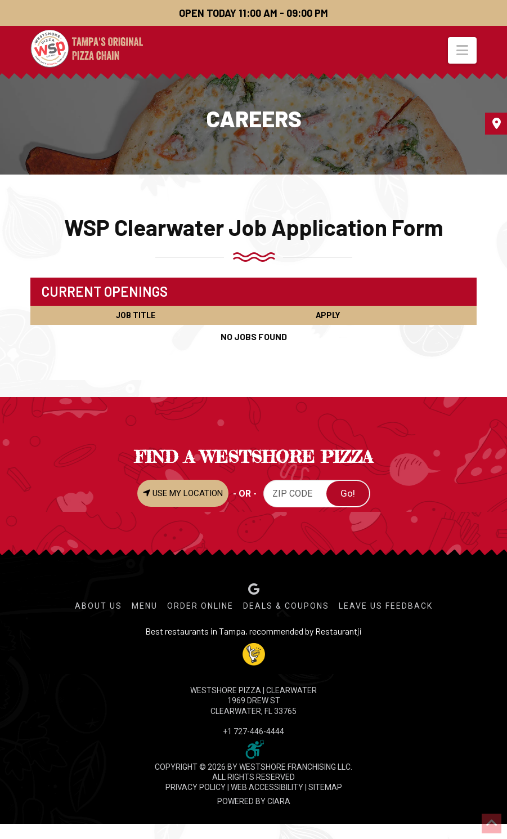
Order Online (200, 605)
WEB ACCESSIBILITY (267, 787)
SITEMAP (325, 787)
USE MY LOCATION (183, 493)
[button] (462, 50)
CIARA (278, 801)
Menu (145, 605)
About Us (98, 605)
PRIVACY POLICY (195, 787)
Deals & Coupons (286, 605)
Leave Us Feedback (386, 605)
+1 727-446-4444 (253, 731)
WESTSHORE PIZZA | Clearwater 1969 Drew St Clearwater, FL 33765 (253, 700)
